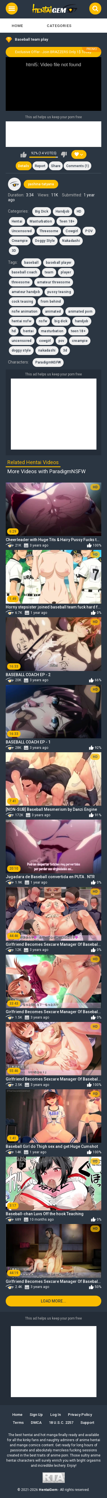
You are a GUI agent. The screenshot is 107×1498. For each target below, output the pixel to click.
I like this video (24, 154)
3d (65, 350)
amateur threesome (53, 282)
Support (87, 1422)
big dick (60, 321)
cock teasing (22, 302)
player (66, 272)
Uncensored (22, 231)
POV (89, 231)
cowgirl (45, 341)
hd (14, 331)
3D (14, 251)
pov (61, 341)
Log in (55, 1414)
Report (40, 166)
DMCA (36, 1422)
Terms (18, 1422)
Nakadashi (71, 241)
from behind (51, 302)
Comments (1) (77, 166)
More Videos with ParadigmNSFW (46, 471)
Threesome (48, 231)
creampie (80, 341)
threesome (21, 282)
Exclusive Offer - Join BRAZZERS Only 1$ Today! (53, 52)
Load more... (53, 1301)
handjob (81, 321)
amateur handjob (26, 292)
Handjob (62, 211)
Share (55, 166)
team (49, 272)
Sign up (36, 1414)
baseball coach (24, 272)
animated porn (80, 311)
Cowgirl (72, 231)
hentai (28, 331)
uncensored (22, 341)
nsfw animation (25, 311)
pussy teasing (59, 292)
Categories (59, 26)
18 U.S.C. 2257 (61, 1422)
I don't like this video (64, 154)
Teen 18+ (66, 221)
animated (53, 311)
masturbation (52, 331)
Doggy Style (45, 241)
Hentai (17, 221)
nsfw (43, 321)
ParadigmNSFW (48, 362)
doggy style (21, 350)
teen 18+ (78, 331)
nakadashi (47, 350)
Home (17, 26)
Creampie (20, 241)
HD (79, 211)
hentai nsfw (21, 321)
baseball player (59, 263)
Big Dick (41, 211)
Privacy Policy (80, 1414)
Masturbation (41, 221)
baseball (31, 263)
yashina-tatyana (41, 184)
